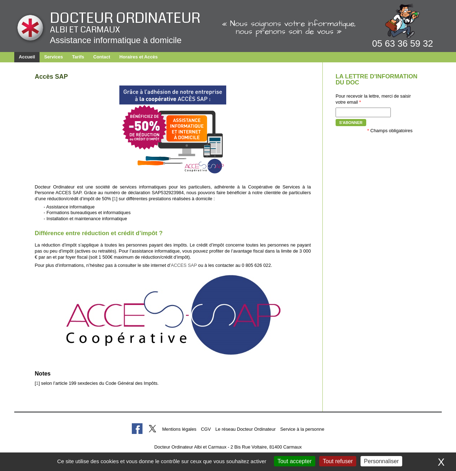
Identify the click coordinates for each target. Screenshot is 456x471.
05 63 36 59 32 (402, 43)
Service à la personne (302, 429)
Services (53, 56)
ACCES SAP (184, 265)
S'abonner (351, 122)
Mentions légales (179, 429)
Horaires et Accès (138, 56)
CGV (206, 429)
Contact (101, 56)
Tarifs (78, 56)
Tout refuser (338, 461)
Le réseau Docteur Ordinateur (245, 429)
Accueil (27, 56)
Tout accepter (295, 461)
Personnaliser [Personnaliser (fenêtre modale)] (381, 461)
